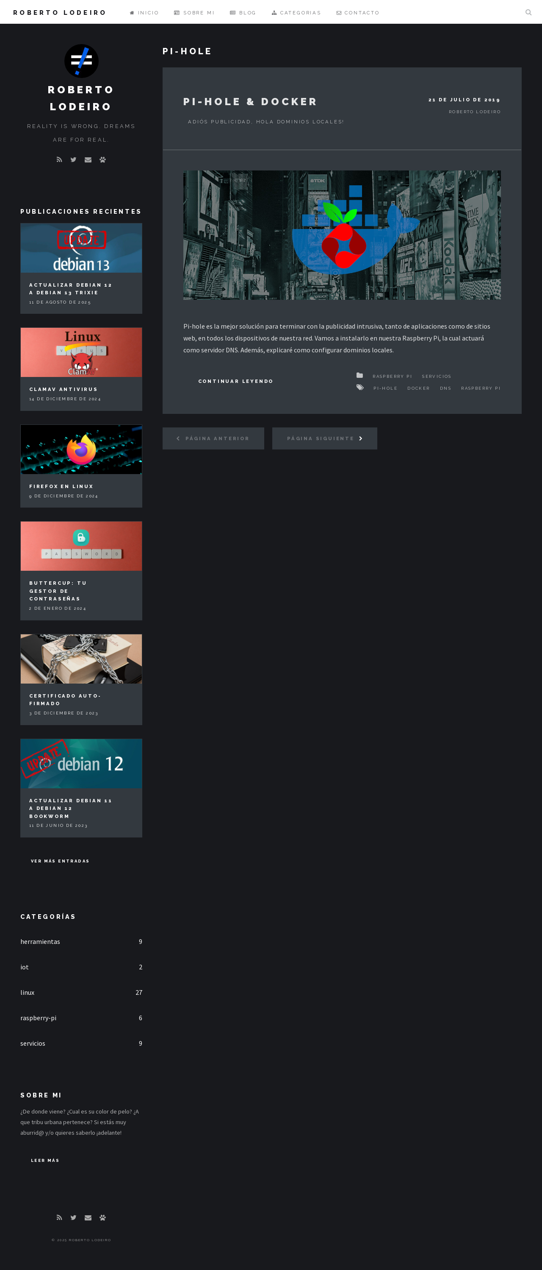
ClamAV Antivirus (63, 389)
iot (24, 967)
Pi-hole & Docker (250, 101)
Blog (243, 13)
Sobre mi (194, 13)
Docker (418, 388)
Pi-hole (385, 388)
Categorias (296, 13)
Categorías (48, 916)
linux (27, 992)
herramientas (40, 941)
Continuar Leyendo (236, 381)
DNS (445, 388)
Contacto (358, 13)
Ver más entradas (60, 861)
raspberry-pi (38, 1017)
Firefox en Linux (61, 486)
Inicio (144, 13)
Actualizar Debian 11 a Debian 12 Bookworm (71, 808)
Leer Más (45, 1160)
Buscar (528, 12)
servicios (32, 1043)
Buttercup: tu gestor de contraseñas (58, 591)
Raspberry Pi (392, 376)
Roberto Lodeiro (60, 12)
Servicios (437, 376)
